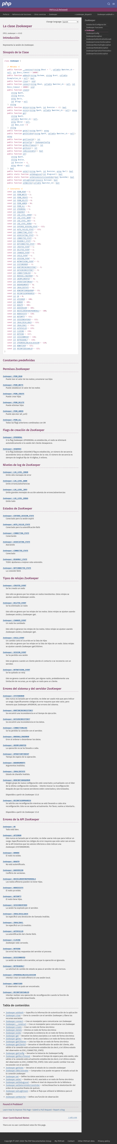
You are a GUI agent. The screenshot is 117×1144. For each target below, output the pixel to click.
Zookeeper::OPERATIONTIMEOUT (16, 754)
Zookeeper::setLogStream (17, 1091)
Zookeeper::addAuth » (105, 14)
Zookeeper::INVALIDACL (13, 923)
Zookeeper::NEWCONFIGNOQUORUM (16, 780)
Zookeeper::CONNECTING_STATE (16, 533)
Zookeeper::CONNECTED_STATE (15, 551)
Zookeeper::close (13, 1015)
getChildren (28, 134)
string (37, 70)
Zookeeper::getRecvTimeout (18, 1056)
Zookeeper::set (12, 1076)
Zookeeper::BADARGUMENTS (14, 763)
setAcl (26, 171)
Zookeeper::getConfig (15, 1053)
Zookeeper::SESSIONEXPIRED (15, 905)
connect (26, 84)
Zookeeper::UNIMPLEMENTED (14, 745)
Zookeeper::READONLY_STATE (15, 559)
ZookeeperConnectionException (97, 42)
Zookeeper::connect (14, 1021)
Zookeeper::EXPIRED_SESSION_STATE (18, 516)
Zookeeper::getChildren (16, 1041)
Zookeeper (90, 30)
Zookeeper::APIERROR (12, 835)
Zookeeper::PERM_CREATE (13, 394)
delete (26, 107)
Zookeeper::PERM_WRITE (13, 385)
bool (32, 78)
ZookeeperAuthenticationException (97, 39)
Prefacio (6, 14)
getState (27, 148)
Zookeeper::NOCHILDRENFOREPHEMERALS (19, 879)
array (13, 99)
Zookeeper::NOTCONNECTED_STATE (17, 568)
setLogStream (28, 180)
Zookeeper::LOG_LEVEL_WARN (15, 481)
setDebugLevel (36, 174)
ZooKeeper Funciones (94, 28)
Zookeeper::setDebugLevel (17, 1082)
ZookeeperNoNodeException (97, 48)
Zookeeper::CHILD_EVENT (13, 638)
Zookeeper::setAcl (13, 1079)
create (26, 90)
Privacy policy (104, 1141)
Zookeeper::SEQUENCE (12, 449)
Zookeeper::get (12, 1036)
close (25, 81)
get (24, 113)
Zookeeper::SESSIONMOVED (14, 957)
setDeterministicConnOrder (42, 177)
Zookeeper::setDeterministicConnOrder (23, 1085)
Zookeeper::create (14, 1027)
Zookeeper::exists (13, 1033)
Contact (71, 1141)
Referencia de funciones (21, 14)
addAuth (26, 75)
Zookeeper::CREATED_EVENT (14, 586)
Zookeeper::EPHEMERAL (12, 437)
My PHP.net (59, 1141)
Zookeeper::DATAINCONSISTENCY (16, 719)
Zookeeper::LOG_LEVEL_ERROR (15, 472)
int (14, 73)
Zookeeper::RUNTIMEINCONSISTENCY (18, 710)
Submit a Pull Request (42, 1110)
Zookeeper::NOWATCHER (12, 984)
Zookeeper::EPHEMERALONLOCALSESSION (19, 975)
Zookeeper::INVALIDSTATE (14, 771)
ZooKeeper (53, 14)
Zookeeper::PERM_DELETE (13, 402)
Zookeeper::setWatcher (16, 1097)
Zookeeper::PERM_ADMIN (13, 411)
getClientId (28, 139)
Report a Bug (59, 1110)
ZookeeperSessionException (97, 54)
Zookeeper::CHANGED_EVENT (14, 620)
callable (57, 70)
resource (39, 180)
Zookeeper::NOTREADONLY (13, 966)
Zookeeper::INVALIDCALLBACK (15, 914)
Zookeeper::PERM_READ (12, 376)
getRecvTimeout (29, 145)
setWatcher (27, 183)
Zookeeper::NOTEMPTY (12, 896)
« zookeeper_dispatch (83, 14)
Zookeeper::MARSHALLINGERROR (16, 737)
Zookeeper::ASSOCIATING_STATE (16, 542)
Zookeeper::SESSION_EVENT (14, 652)
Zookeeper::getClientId (16, 1044)
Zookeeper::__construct (16, 1024)
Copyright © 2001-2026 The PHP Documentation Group (27, 1141)
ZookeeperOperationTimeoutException (97, 51)
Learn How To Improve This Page (17, 1110)
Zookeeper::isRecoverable (17, 1071)
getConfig (27, 142)
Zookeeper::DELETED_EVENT (14, 603)
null (9, 73)
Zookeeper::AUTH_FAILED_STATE (16, 525)
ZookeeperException (94, 36)
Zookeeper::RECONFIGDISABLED (16, 992)
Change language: (54, 22)
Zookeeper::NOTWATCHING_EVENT (16, 670)
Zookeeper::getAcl (13, 1039)
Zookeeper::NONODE (11, 853)
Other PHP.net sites (86, 1141)
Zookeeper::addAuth (14, 1012)
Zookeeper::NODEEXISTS (13, 888)
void (33, 81)
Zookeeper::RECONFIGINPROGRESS (17, 801)
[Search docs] (108, 3)
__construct (28, 70)
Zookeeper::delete (14, 1030)
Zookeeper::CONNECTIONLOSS (15, 728)
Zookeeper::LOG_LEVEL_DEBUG (15, 498)
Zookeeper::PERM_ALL (12, 420)
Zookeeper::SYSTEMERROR (13, 696)
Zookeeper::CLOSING (11, 940)
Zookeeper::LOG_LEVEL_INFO (15, 490)
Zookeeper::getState (14, 1068)
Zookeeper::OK (9, 827)
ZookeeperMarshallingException (97, 45)
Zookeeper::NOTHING (11, 949)
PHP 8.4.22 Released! (58, 9)
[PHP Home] (7, 4)
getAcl (26, 131)
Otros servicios (40, 14)
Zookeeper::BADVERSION (13, 870)
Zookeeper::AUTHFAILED (13, 931)
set (24, 154)
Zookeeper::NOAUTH (11, 862)
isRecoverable (29, 151)
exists (26, 110)
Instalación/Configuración (96, 25)
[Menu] (113, 3)
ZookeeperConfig (42, 142)
